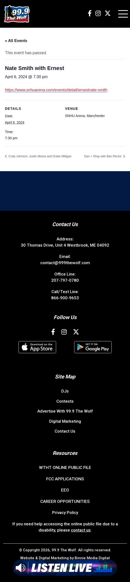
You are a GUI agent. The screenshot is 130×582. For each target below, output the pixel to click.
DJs (65, 391)
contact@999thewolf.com (65, 262)
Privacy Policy (65, 512)
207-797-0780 (65, 280)
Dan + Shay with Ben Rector (103, 156)
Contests (65, 401)
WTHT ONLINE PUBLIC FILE (65, 467)
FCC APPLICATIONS (65, 478)
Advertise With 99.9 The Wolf (65, 411)
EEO (65, 490)
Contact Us (65, 431)
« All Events (16, 41)
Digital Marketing (65, 421)
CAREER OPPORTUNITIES (65, 501)
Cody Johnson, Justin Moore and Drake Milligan (39, 156)
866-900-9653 (65, 297)
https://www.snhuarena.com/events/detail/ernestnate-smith (56, 90)
